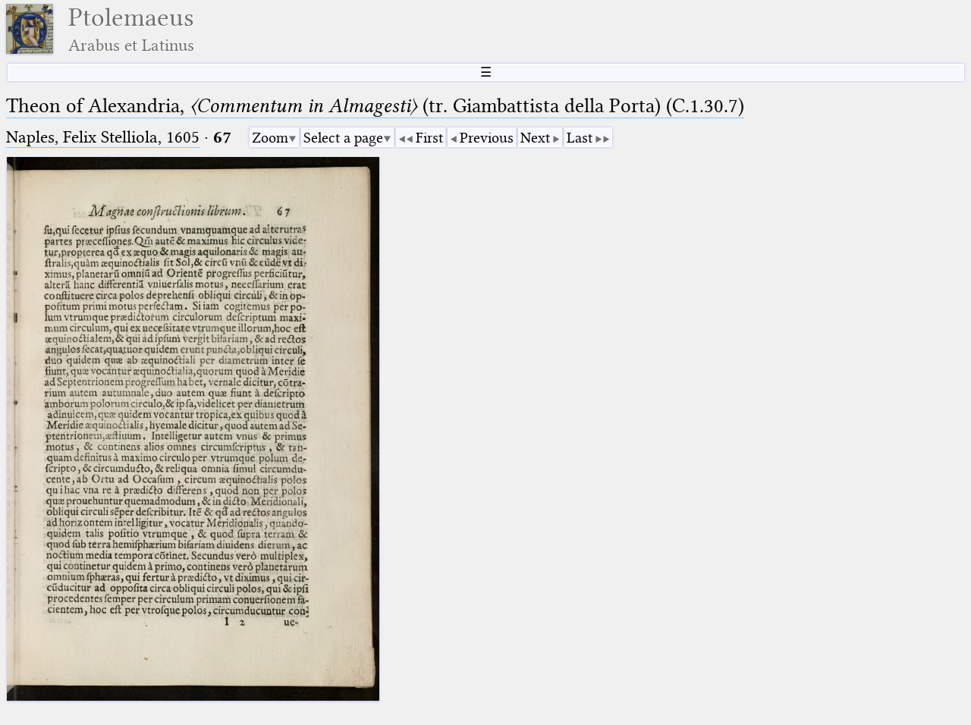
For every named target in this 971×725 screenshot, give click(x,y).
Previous (487, 137)
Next (535, 137)
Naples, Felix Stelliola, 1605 (103, 137)
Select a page (343, 137)
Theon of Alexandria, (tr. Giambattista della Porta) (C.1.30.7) (375, 106)
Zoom (270, 137)
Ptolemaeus (131, 29)
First (429, 137)
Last (579, 137)
